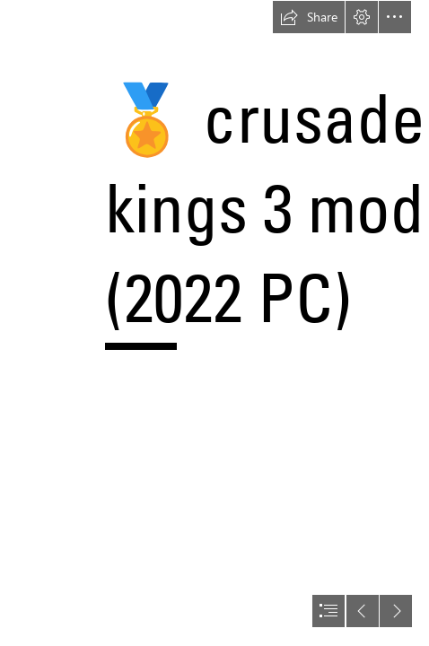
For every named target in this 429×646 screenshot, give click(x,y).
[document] (214, 323)
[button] (309, 17)
